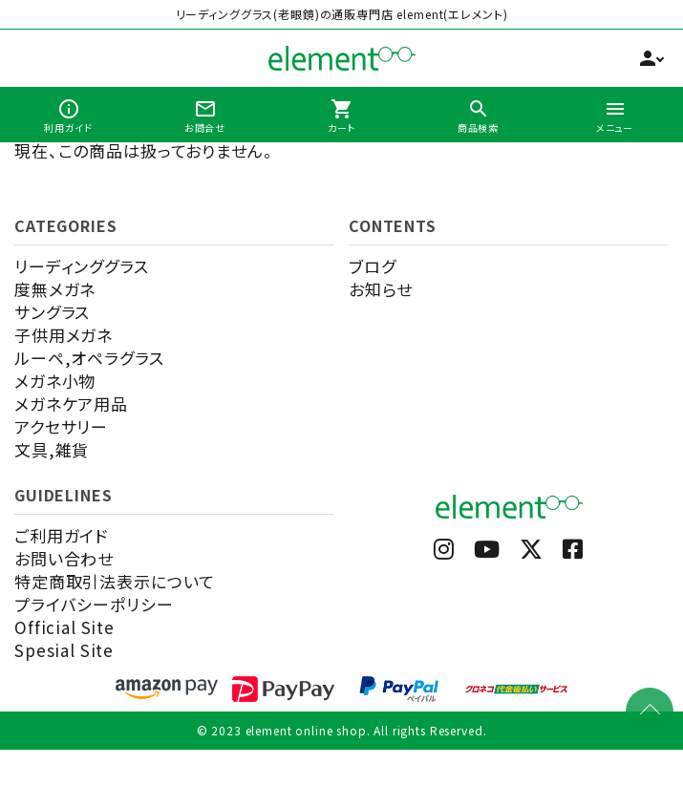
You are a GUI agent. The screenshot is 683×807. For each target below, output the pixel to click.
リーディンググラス (81, 266)
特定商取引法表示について (114, 581)
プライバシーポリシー (94, 604)
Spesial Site (64, 650)
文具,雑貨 (51, 449)
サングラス (52, 312)
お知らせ (380, 289)
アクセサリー (61, 426)
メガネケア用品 (71, 403)
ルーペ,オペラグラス (89, 358)
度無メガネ (55, 289)
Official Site (64, 627)
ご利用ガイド (61, 535)
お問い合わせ (64, 558)
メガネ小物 (55, 381)
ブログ (372, 266)
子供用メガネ (63, 335)
